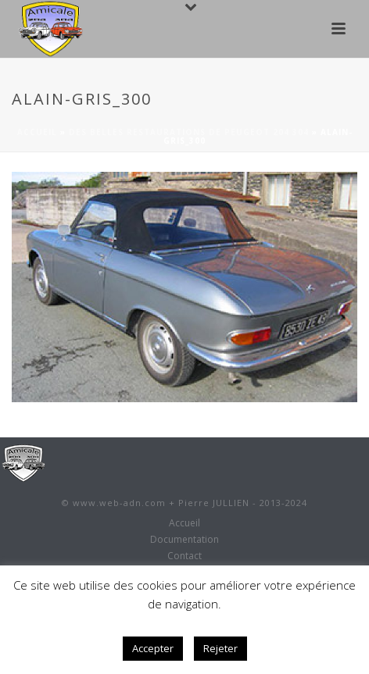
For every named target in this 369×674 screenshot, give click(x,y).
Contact (184, 556)
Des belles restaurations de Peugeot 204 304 (189, 132)
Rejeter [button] (220, 648)
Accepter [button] (153, 648)
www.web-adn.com (119, 502)
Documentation (184, 539)
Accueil (37, 132)
